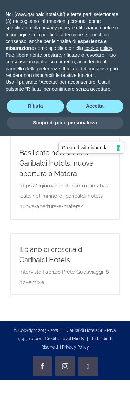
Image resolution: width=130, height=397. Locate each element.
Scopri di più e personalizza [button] (65, 122)
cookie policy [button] (98, 48)
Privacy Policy (75, 347)
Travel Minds (72, 338)
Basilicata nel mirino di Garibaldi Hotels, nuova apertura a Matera (56, 163)
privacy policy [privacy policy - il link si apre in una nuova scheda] (56, 27)
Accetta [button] (95, 106)
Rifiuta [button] (35, 106)
